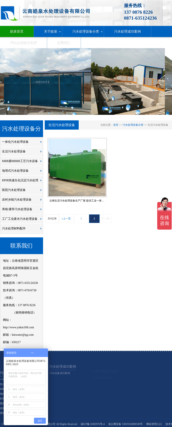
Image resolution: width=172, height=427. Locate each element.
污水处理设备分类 (133, 125)
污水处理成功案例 (62, 371)
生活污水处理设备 (23, 153)
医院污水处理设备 (23, 191)
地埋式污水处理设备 (23, 172)
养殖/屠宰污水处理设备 (23, 211)
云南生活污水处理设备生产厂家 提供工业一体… (76, 200)
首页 (115, 125)
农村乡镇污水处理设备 (23, 201)
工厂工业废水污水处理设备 (23, 220)
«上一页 (66, 218)
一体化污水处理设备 (23, 143)
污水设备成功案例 (59, 377)
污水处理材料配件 (23, 230)
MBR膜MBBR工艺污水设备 (23, 162)
